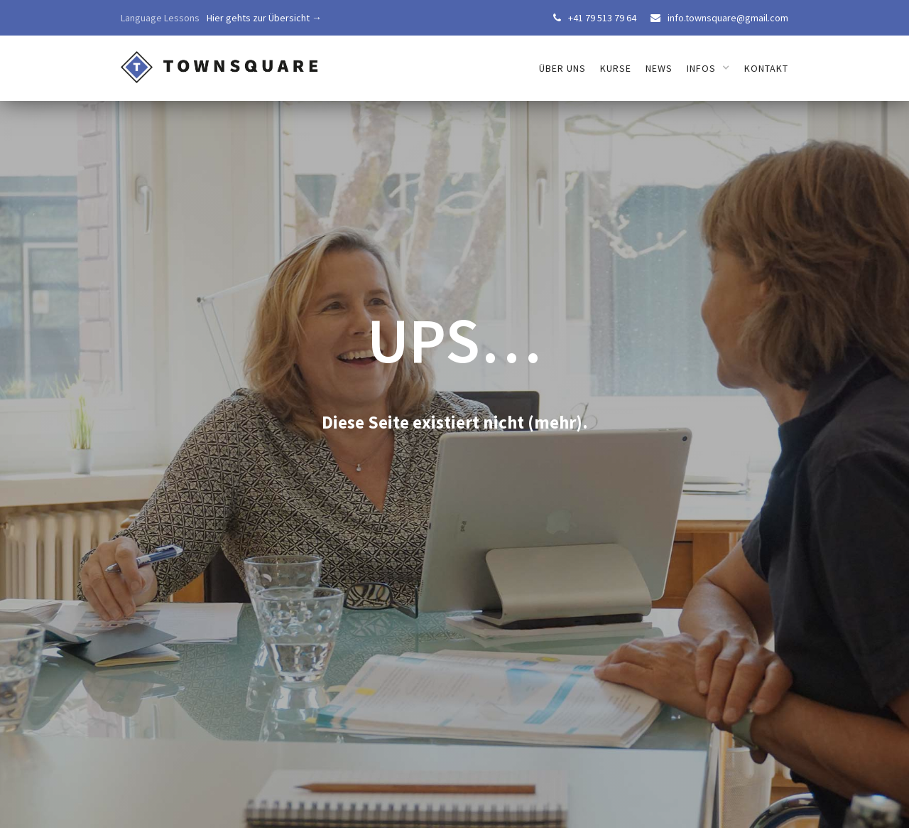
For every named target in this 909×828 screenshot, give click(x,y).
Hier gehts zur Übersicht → (264, 17)
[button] (708, 68)
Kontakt (766, 68)
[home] (220, 60)
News (659, 68)
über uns (562, 68)
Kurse (615, 68)
